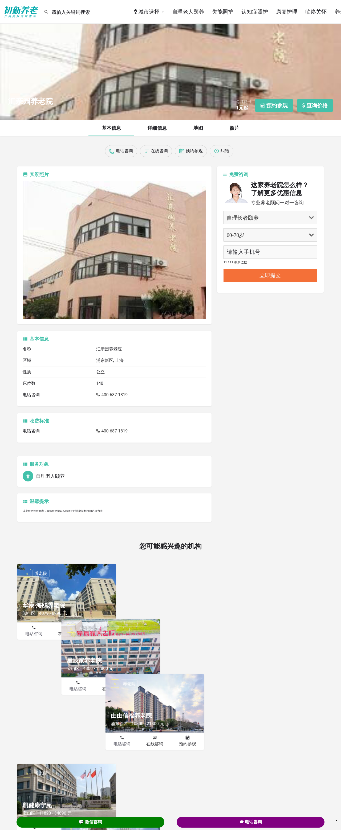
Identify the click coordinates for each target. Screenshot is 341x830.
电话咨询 (33, 633)
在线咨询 (66, 633)
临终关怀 (316, 12)
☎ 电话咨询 (250, 821)
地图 (198, 128)
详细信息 (157, 128)
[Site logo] (22, 11)
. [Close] (336, 818)
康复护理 (286, 12)
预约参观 (99, 633)
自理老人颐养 (188, 12)
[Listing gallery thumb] (114, 250)
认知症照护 (254, 12)
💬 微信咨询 (90, 821)
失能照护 (222, 12)
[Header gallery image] (170, 60)
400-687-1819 (112, 394)
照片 (234, 128)
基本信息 (111, 128)
